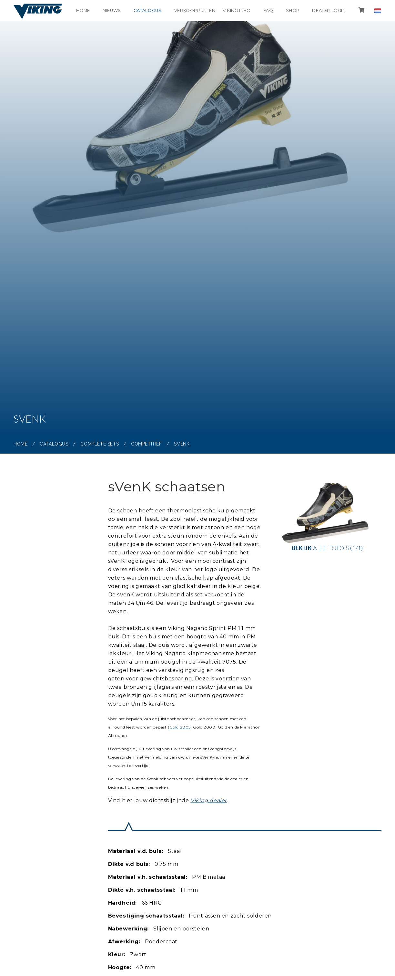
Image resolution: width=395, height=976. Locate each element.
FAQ (267, 10)
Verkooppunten (194, 10)
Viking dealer (208, 800)
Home (80, 10)
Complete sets (99, 443)
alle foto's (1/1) (327, 517)
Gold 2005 (180, 727)
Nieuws (109, 10)
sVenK (181, 443)
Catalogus (146, 10)
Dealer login (328, 10)
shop (292, 10)
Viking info (235, 10)
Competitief (146, 443)
